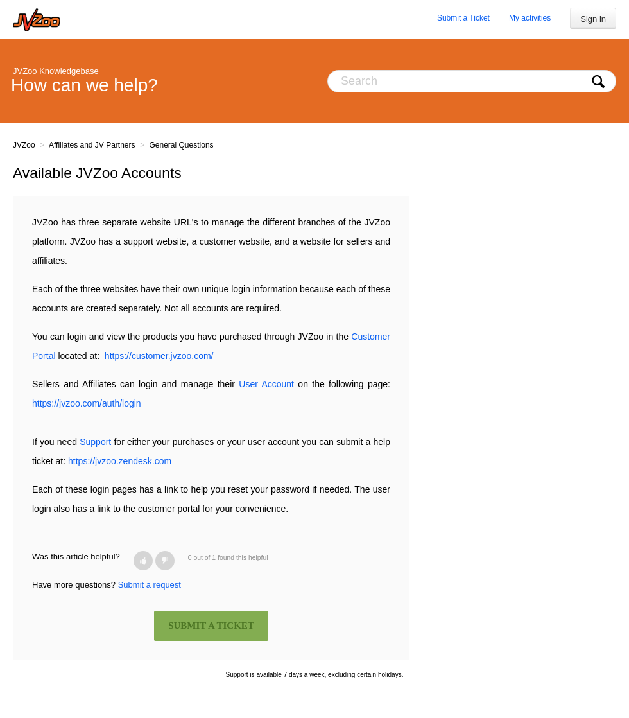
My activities (530, 17)
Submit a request (149, 585)
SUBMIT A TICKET (211, 625)
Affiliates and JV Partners (92, 145)
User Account (266, 384)
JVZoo (24, 145)
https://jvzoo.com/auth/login (86, 403)
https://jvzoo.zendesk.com (119, 461)
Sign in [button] (593, 19)
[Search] (471, 81)
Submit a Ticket (463, 17)
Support (95, 442)
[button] (143, 560)
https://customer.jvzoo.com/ (159, 356)
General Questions (182, 145)
